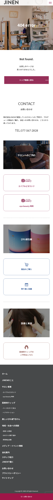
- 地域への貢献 (7, 431)
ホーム (5, 373)
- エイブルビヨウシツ (9, 392)
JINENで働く (8, 461)
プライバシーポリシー (11, 473)
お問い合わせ (27, 497)
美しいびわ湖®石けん (11, 419)
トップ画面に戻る (26, 80)
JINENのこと (8, 380)
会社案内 (6, 452)
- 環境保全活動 (7, 440)
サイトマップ (7, 477)
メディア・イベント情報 (12, 445)
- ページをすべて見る (9, 408)
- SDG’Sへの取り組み (9, 435)
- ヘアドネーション (8, 412)
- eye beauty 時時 (8, 397)
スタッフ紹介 (7, 457)
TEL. (26, 130)
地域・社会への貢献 (10, 425)
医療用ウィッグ (8, 402)
